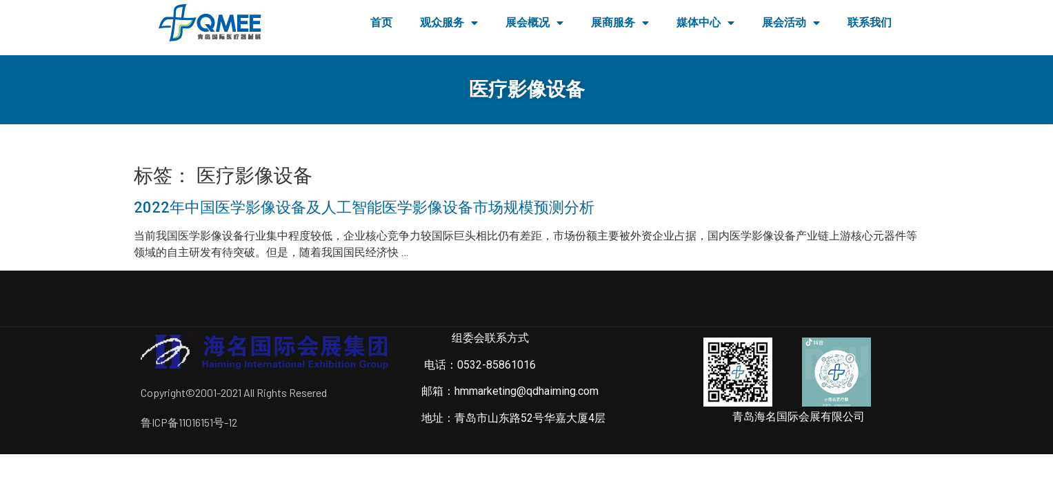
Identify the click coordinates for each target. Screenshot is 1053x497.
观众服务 (449, 22)
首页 (381, 22)
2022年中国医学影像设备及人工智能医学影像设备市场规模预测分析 (364, 207)
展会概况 (534, 22)
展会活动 (791, 22)
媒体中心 (705, 22)
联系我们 (870, 22)
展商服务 (620, 22)
